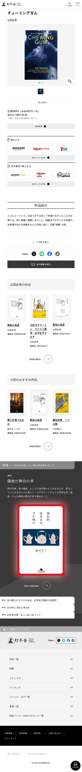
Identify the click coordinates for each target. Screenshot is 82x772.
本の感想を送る (43, 264)
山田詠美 (12, 20)
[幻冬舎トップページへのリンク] (11, 4)
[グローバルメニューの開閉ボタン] (78, 4)
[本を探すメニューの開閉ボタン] (69, 4)
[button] (40, 91)
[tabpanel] (41, 525)
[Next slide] (50, 82)
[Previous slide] (32, 82)
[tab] (37, 600)
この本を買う (42, 242)
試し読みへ (43, 102)
